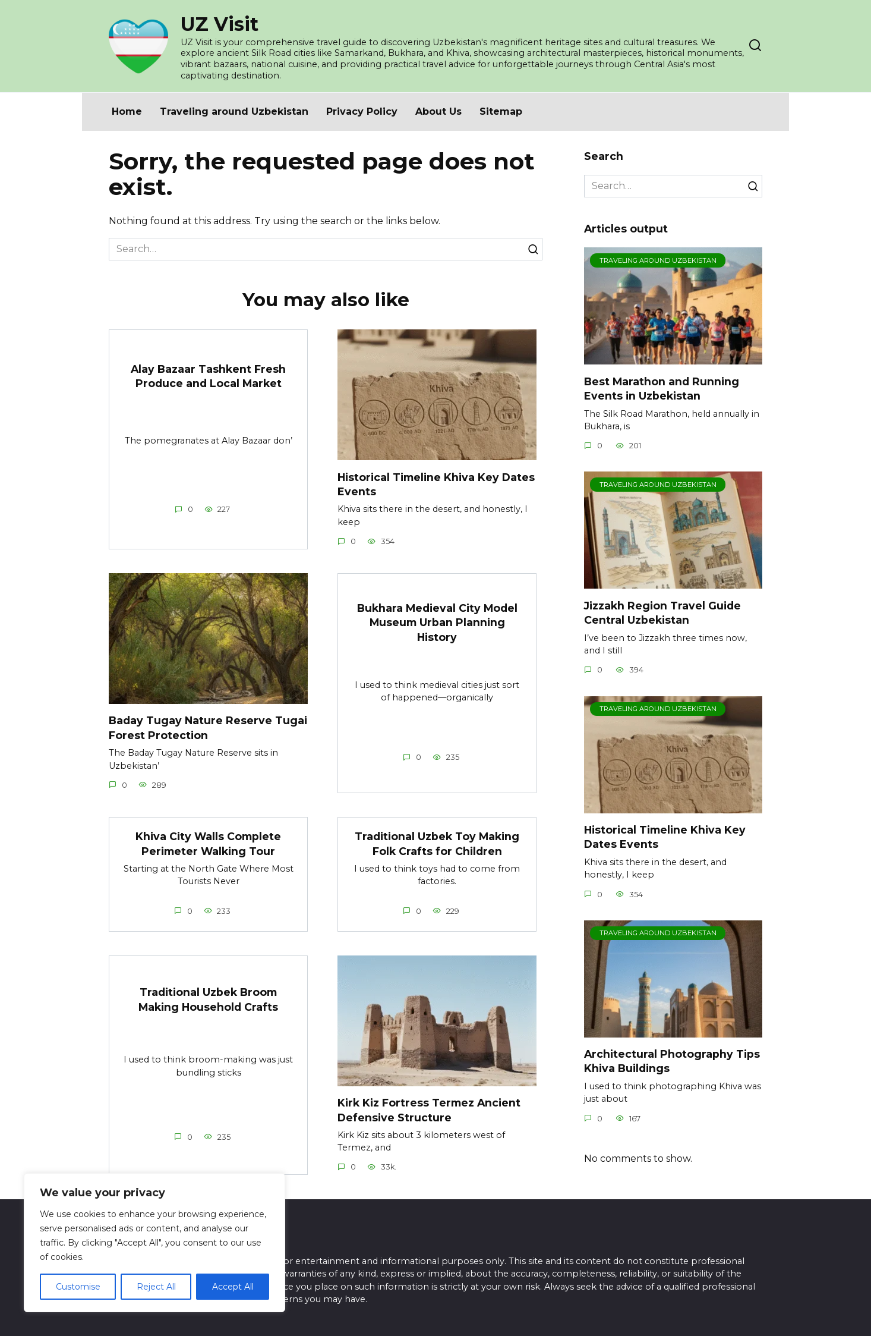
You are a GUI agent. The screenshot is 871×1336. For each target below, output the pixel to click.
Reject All (156, 1286)
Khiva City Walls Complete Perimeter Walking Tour (208, 844)
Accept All (233, 1286)
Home (127, 111)
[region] (154, 1242)
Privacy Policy (361, 111)
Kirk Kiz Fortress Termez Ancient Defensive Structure (428, 1110)
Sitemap (500, 111)
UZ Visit (219, 24)
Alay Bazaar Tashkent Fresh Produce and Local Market (208, 375)
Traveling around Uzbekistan (234, 111)
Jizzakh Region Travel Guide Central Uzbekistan (662, 612)
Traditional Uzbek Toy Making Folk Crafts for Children (437, 844)
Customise (78, 1286)
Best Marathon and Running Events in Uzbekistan (661, 388)
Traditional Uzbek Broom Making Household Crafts (208, 1000)
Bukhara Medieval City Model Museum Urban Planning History (437, 622)
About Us (438, 111)
